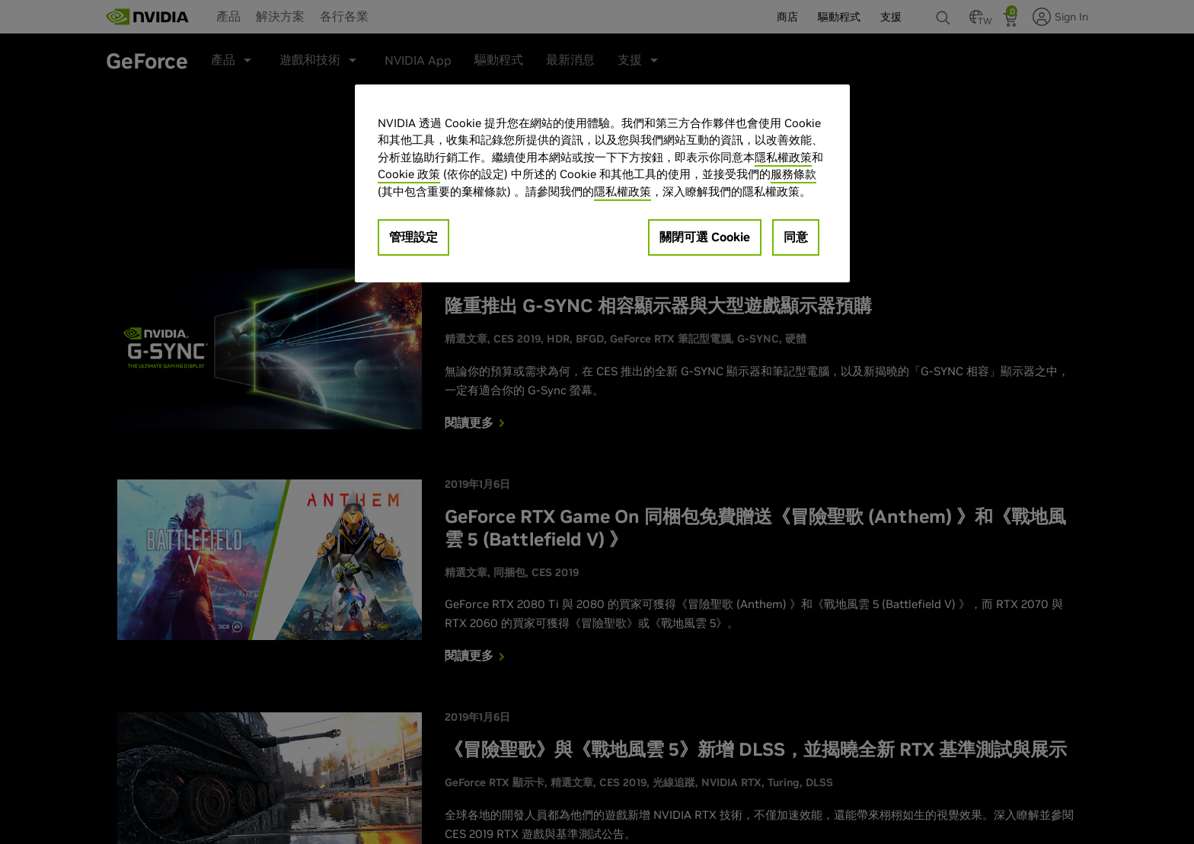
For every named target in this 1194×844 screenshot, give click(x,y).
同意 (796, 236)
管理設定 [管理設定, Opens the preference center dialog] (413, 236)
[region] (602, 183)
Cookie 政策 (409, 174)
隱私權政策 (783, 157)
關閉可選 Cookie (704, 236)
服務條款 (793, 174)
